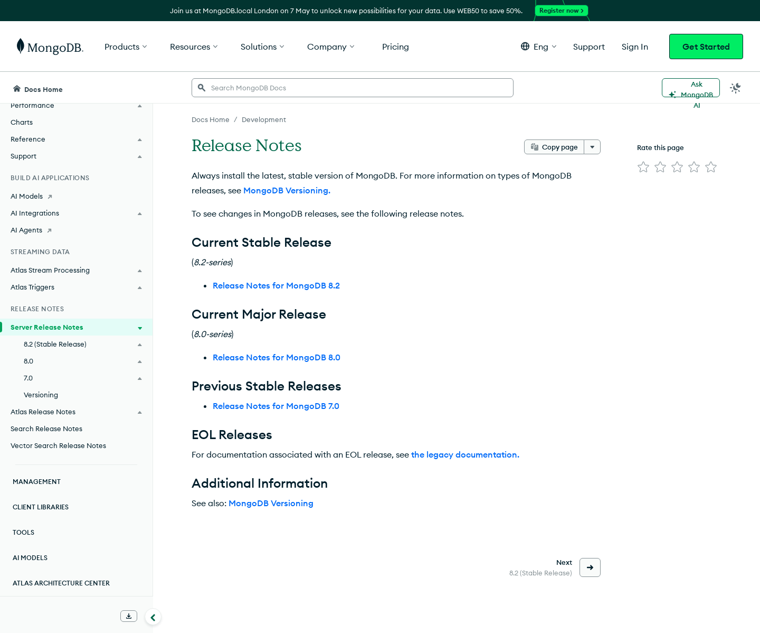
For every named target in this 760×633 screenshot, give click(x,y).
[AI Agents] (76, 229)
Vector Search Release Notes (58, 445)
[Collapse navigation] (153, 616)
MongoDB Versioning (271, 503)
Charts (22, 122)
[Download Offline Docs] (128, 616)
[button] (538, 46)
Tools (23, 532)
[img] (643, 167)
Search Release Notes (46, 428)
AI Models (30, 558)
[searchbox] (353, 87)
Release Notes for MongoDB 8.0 (276, 357)
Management (37, 482)
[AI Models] (76, 196)
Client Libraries (41, 507)
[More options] (592, 146)
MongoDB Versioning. (286, 190)
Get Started (706, 46)
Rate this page (660, 147)
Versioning (41, 394)
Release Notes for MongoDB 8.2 (276, 285)
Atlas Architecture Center (61, 583)
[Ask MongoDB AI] (691, 87)
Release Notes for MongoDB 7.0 (276, 406)
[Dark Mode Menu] (735, 87)
